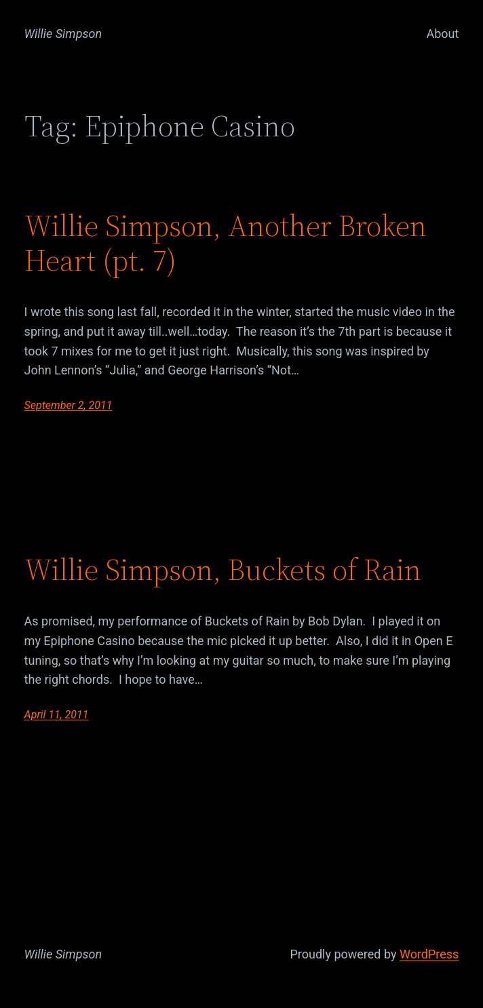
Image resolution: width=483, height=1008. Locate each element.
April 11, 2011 (56, 714)
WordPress (429, 954)
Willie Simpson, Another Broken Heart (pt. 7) (225, 243)
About (442, 33)
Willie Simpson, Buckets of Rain (222, 570)
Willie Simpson (63, 33)
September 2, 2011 (68, 405)
